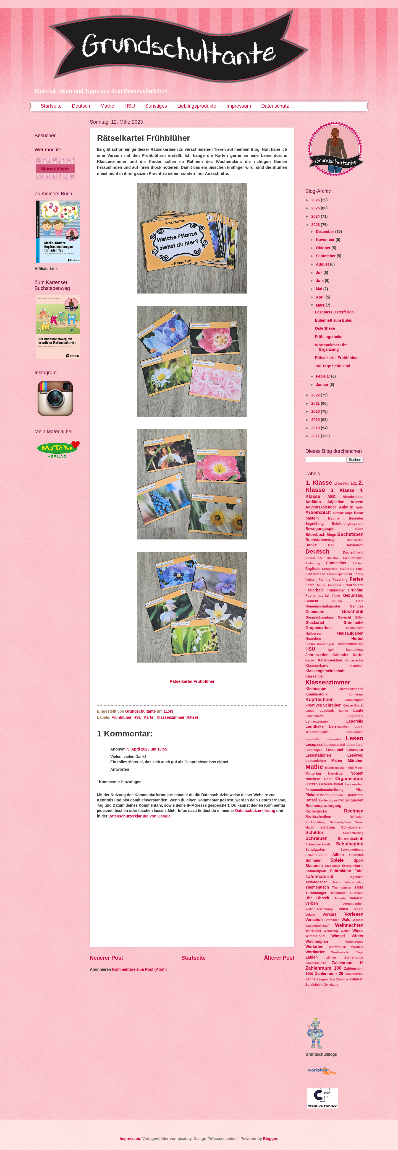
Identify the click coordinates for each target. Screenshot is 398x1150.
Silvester (356, 855)
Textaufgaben (316, 882)
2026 (316, 200)
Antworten (119, 769)
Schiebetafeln (352, 827)
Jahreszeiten (317, 655)
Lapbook (327, 711)
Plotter (324, 795)
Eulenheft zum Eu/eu (333, 320)
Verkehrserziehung (319, 909)
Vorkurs (330, 914)
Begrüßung (314, 524)
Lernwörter (339, 727)
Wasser (358, 919)
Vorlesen (353, 914)
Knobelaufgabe (351, 689)
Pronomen (338, 795)
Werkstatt (313, 931)
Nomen (356, 773)
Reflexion (356, 816)
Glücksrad (314, 623)
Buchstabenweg (320, 540)
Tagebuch (356, 877)
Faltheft (310, 579)
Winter (357, 936)
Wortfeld (357, 947)
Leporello (354, 721)
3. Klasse (343, 490)
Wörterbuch (337, 947)
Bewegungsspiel (320, 529)
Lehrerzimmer (316, 721)
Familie (324, 580)
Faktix (358, 574)
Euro (330, 574)
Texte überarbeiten (347, 882)
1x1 (354, 483)
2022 (316, 395)
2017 (316, 436)
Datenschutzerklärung (255, 811)
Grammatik (353, 623)
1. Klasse (318, 482)
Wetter (345, 931)
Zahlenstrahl (354, 973)
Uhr (308, 898)
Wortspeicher (340, 952)
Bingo (331, 535)
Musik (359, 767)
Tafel (359, 871)
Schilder (314, 832)
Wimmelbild (315, 936)
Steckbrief (332, 866)
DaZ (331, 545)
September (326, 256)
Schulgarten (315, 850)
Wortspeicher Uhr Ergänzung (331, 347)
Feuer (321, 585)
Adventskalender (320, 507)
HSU (129, 106)
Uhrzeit (322, 898)
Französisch (353, 585)
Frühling (355, 590)
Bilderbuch (315, 535)
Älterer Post (279, 958)
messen (340, 767)
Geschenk (352, 611)
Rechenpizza (327, 800)
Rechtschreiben (318, 817)
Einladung (312, 563)
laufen (343, 710)
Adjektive (335, 502)
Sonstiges (156, 106)
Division (333, 558)
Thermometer (342, 887)
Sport (358, 860)
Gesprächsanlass (319, 617)
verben (311, 903)
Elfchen (357, 563)
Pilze (359, 790)
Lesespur (355, 750)
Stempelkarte (352, 866)
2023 (316, 225)
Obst (327, 779)
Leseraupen (314, 750)
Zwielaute (331, 984)
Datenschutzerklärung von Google (139, 816)
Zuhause (342, 979)
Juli (320, 273)
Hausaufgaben (350, 633)
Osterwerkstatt (331, 784)
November (326, 240)
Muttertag (313, 773)
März (321, 305)
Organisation (349, 778)
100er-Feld (341, 483)
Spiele (337, 860)
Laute (358, 710)
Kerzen (310, 660)
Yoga (359, 952)
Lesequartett (334, 745)
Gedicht (311, 601)
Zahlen (311, 957)
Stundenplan (315, 871)
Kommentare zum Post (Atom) (139, 969)
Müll (350, 767)
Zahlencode (353, 957)
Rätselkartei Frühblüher (192, 681)
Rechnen (353, 811)
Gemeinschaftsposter (323, 606)
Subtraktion (340, 871)
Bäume (333, 518)
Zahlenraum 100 (323, 968)
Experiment (343, 574)
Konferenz (356, 694)
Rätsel (192, 717)
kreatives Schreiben (323, 705)
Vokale (310, 914)
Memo (329, 767)
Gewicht (344, 617)
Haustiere (313, 639)
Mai (319, 289)
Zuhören (356, 979)
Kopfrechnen (319, 699)
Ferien (356, 579)
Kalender (340, 655)
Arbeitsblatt (318, 512)
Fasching (339, 580)
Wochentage (354, 941)
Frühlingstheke (328, 337)
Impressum (238, 106)
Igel (331, 649)
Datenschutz (275, 106)
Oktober (324, 248)
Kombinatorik (316, 694)
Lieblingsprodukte (196, 106)
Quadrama (355, 795)
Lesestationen (318, 755)
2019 (316, 420)
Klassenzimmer (170, 717)
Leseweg (355, 755)
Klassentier (314, 676)
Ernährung (329, 568)
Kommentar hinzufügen (120, 782)
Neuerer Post (106, 958)
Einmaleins (336, 563)
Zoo (332, 979)
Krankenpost (354, 700)
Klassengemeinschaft (325, 671)
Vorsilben (332, 919)
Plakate (312, 795)
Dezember (325, 232)
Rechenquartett (350, 800)
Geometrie (314, 612)
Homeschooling (350, 644)
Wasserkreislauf (317, 925)
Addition (313, 502)
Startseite (51, 106)
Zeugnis (322, 979)
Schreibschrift (350, 839)
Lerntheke (314, 727)
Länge (310, 710)
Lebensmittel (314, 716)
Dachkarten (355, 540)
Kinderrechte (354, 660)
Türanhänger (315, 893)
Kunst (358, 705)
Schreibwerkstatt (317, 844)
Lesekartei (333, 739)
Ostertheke (325, 328)
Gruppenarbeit (318, 628)
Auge (349, 513)
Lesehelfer (313, 739)
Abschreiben (353, 497)
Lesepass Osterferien (334, 312)
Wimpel (338, 936)
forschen (334, 585)
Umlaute (340, 898)
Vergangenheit (352, 903)
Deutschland (353, 552)
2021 (316, 403)
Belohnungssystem (347, 524)
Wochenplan (316, 941)
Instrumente (354, 649)
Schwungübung (352, 849)
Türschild (356, 893)
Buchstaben (350, 534)
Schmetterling (353, 833)
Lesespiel (334, 750)
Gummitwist (354, 628)
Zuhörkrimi (314, 985)
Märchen (355, 761)
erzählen (347, 569)
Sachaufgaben (340, 822)
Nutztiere (312, 779)
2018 (316, 428)
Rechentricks (316, 811)
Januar (322, 385)
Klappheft (356, 665)
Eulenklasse (315, 574)
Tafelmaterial (319, 876)
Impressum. (130, 1139)
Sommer (313, 860)
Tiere (358, 887)
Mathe (107, 106)
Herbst (357, 639)
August (323, 264)
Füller (336, 595)
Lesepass (314, 745)
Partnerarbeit (353, 784)
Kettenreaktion (330, 660)
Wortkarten (315, 952)
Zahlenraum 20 (329, 974)
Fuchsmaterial (317, 596)
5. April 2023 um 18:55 (147, 749)
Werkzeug (331, 931)
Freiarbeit (314, 590)
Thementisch (317, 887)
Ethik (359, 568)
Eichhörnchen (353, 558)
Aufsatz (338, 513)
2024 (316, 216)
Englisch (312, 569)
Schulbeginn (349, 844)
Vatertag (356, 898)
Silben (338, 855)
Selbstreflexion (316, 855)
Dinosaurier (313, 558)
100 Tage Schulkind (332, 366)
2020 (316, 411)
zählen (331, 957)
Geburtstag (353, 595)
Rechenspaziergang (323, 806)
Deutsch (81, 106)
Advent (356, 502)
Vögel (358, 909)
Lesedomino (354, 732)
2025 (316, 208)
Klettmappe (315, 689)
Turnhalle (338, 893)
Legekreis (355, 716)
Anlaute (346, 507)
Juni (320, 281)
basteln (312, 518)
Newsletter (336, 773)
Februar (323, 376)
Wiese (357, 931)
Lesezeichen (315, 761)
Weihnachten (349, 925)
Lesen (354, 738)
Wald (346, 920)
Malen (336, 761)
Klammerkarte (316, 666)
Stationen (314, 866)
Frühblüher (121, 717)
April (321, 297)
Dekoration (354, 545)
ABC (332, 497)
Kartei (149, 717)
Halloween (313, 633)
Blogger (270, 1139)
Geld (359, 601)
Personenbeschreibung (324, 790)
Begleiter (356, 518)
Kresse (348, 705)
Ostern (311, 784)
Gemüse (356, 606)
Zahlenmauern (315, 963)
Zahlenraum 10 (347, 963)
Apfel (359, 507)
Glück (359, 617)
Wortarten (314, 947)
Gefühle (337, 601)
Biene (359, 529)
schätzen (327, 827)
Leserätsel (355, 745)
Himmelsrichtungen (319, 644)
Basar (358, 513)
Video (343, 909)
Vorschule (314, 920)
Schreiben (316, 838)
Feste (309, 585)
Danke (311, 545)
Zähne (310, 979)
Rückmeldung (315, 822)
